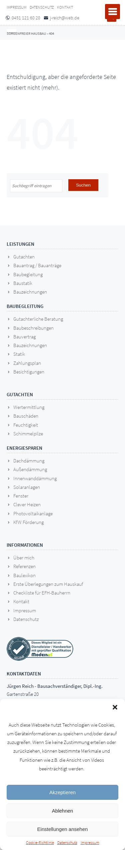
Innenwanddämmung (35, 478)
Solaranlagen (26, 487)
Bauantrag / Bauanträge (37, 265)
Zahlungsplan (27, 363)
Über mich (23, 557)
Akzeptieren (62, 792)
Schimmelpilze (28, 433)
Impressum (90, 842)
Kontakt (65, 7)
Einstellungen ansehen (62, 829)
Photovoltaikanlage (33, 513)
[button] (115, 707)
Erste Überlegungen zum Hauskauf (48, 584)
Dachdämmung (28, 460)
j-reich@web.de (64, 18)
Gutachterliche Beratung (38, 319)
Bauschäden (25, 416)
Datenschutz (67, 842)
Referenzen (24, 566)
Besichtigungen (28, 371)
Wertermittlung (28, 407)
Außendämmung (30, 469)
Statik (19, 354)
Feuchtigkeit (25, 425)
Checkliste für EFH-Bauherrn (41, 593)
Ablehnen (62, 811)
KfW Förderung (28, 522)
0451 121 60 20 (26, 18)
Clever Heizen (27, 504)
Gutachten (24, 256)
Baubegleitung (28, 274)
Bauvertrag (24, 336)
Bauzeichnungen (30, 292)
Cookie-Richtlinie (40, 842)
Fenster (20, 496)
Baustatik (22, 283)
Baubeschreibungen (33, 328)
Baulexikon (24, 575)
